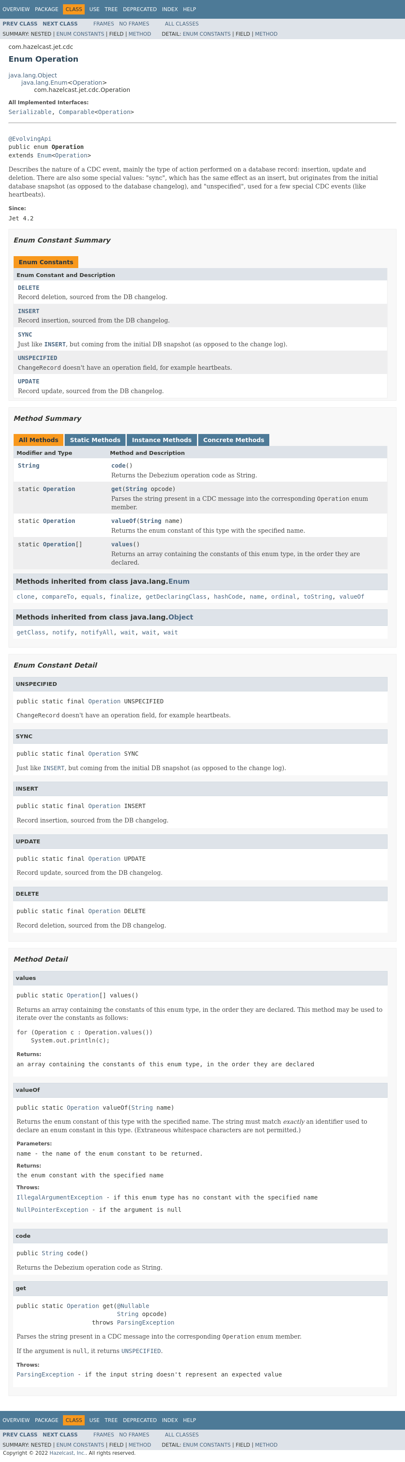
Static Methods (95, 440)
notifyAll (97, 632)
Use (94, 9)
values (122, 544)
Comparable (76, 112)
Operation (87, 82)
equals (92, 596)
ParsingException (145, 1322)
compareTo (58, 596)
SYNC (25, 334)
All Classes (182, 24)
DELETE (29, 287)
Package (46, 9)
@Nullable (133, 1305)
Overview (16, 9)
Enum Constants (80, 34)
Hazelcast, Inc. (67, 1453)
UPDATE (29, 381)
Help (189, 9)
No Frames (134, 24)
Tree (111, 9)
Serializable (30, 112)
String (29, 465)
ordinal (284, 596)
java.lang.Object (33, 75)
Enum (44, 155)
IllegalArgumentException (60, 1197)
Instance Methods (161, 440)
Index (170, 9)
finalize (124, 596)
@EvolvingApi (30, 138)
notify (63, 632)
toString (317, 596)
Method (139, 34)
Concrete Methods (234, 440)
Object (181, 617)
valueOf (124, 520)
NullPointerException (52, 1209)
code (118, 465)
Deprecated (140, 9)
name (257, 596)
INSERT (29, 311)
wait (127, 632)
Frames (104, 24)
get (116, 488)
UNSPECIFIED (37, 357)
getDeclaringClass (175, 596)
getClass (31, 632)
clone (25, 596)
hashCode (228, 596)
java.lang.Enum (44, 82)
